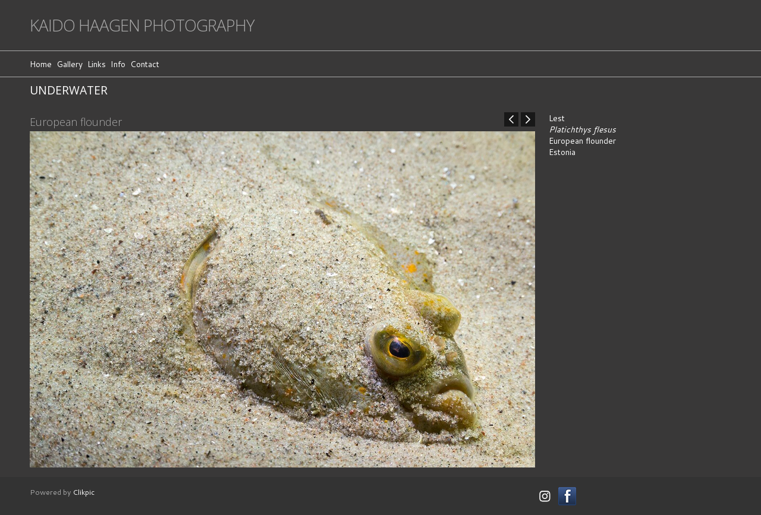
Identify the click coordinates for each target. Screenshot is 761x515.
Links (96, 63)
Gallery (69, 63)
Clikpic (84, 491)
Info (118, 63)
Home (41, 63)
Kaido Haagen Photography (142, 25)
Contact (144, 63)
